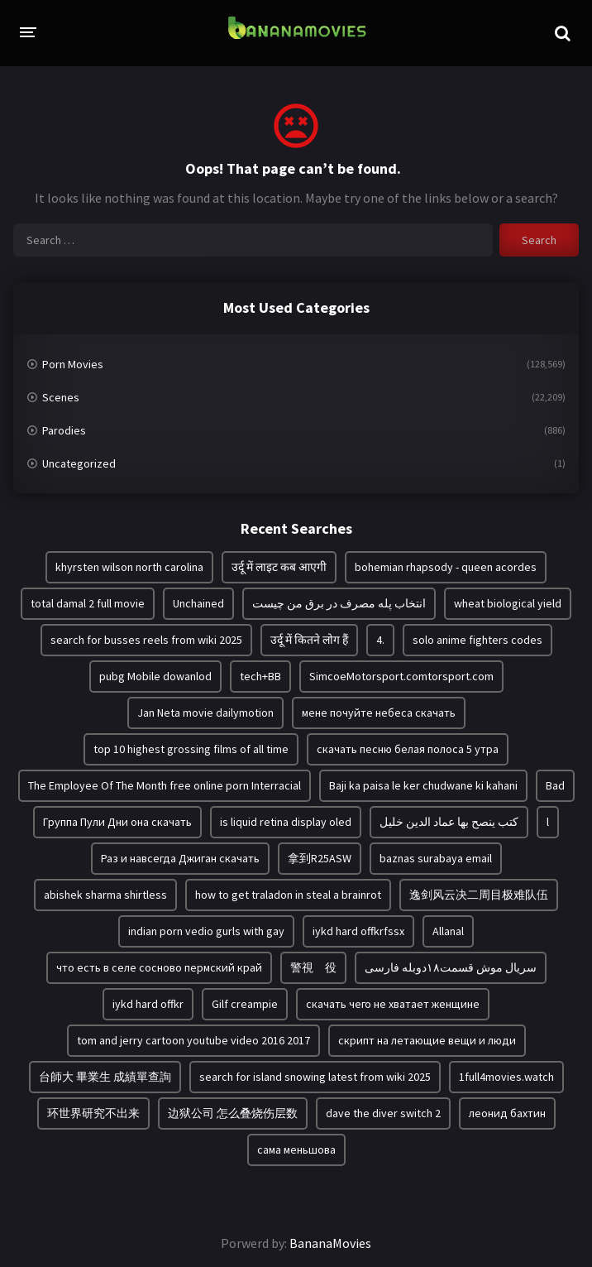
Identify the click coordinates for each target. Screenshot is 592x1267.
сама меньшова (296, 1149)
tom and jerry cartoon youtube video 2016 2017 (193, 1040)
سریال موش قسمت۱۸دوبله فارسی (451, 967)
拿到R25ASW (319, 858)
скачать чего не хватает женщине (393, 1003)
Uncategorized (79, 463)
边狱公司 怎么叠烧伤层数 (233, 1113)
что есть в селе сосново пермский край (159, 967)
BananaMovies (330, 1243)
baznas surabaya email (436, 858)
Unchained (198, 603)
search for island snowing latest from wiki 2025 (315, 1076)
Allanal (448, 931)
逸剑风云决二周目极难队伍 (478, 894)
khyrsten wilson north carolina (129, 566)
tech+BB (260, 676)
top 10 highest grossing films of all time (191, 748)
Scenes (60, 397)
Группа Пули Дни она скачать (117, 821)
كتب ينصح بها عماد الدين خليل (449, 821)
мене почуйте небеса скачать (379, 712)
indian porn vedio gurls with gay (206, 931)
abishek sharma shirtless (105, 894)
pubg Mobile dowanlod (155, 676)
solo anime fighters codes (477, 639)
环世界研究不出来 (93, 1113)
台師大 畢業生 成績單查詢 (105, 1076)
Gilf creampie (245, 1003)
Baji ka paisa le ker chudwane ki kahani (423, 785)
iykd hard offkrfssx (358, 931)
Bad (555, 785)
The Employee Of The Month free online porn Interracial (164, 785)
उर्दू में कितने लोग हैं (309, 639)
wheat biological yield (507, 603)
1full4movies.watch (506, 1076)
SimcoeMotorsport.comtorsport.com (401, 676)
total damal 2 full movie (88, 603)
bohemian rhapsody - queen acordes (446, 566)
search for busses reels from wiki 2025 (146, 639)
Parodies (64, 430)
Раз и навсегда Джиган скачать (180, 858)
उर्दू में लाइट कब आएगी (279, 566)
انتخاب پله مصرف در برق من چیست (339, 603)
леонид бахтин (507, 1113)
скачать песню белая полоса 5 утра (408, 748)
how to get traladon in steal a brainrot (288, 894)
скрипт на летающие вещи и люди (427, 1040)
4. (380, 639)
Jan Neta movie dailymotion (205, 712)
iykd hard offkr (148, 1003)
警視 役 (313, 967)
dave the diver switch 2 (383, 1113)
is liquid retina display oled (285, 821)
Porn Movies (72, 364)
